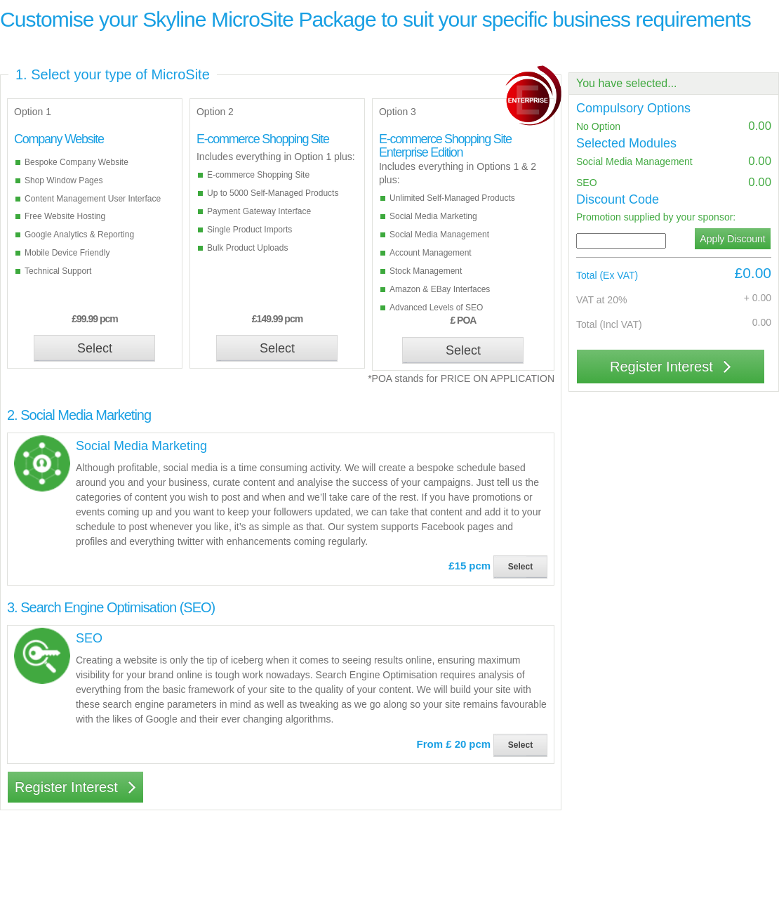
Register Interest (75, 787)
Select (94, 348)
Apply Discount (732, 238)
